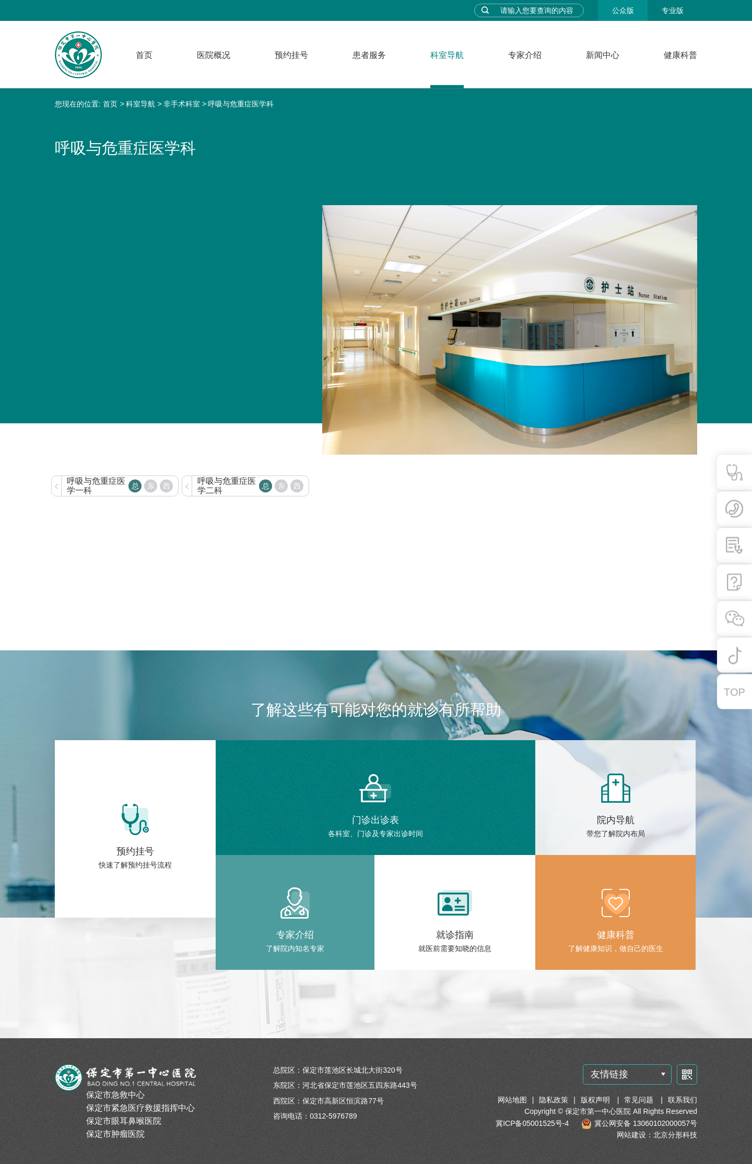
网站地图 (512, 1100)
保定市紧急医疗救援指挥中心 (140, 1107)
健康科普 (680, 55)
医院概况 (213, 55)
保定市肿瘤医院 (115, 1134)
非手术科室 (181, 104)
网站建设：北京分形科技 (657, 1135)
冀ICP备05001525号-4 (532, 1123)
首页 (144, 55)
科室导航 (447, 55)
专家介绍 (525, 55)
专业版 (673, 10)
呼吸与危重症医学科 (241, 104)
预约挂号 (291, 55)
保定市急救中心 (115, 1094)
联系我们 (682, 1100)
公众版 (623, 10)
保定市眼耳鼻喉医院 (123, 1121)
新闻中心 (602, 55)
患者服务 (369, 55)
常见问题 (639, 1100)
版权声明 (596, 1100)
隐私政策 (553, 1100)
